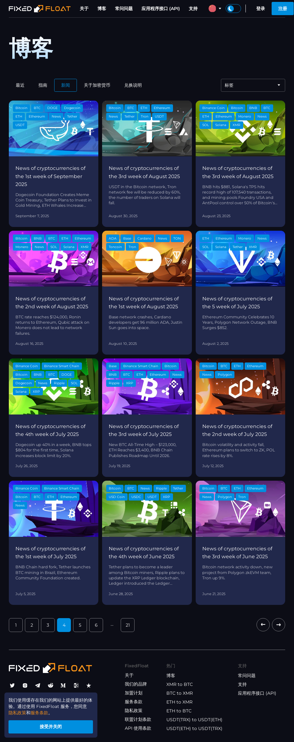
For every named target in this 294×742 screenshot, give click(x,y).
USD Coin (117, 497)
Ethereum (37, 116)
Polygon (225, 375)
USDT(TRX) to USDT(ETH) (194, 719)
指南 (42, 85)
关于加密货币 (97, 85)
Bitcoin (21, 108)
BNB (253, 108)
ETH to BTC (179, 711)
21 (128, 625)
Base (127, 238)
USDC (136, 497)
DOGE (52, 108)
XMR (236, 125)
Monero (244, 116)
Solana (220, 125)
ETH (18, 116)
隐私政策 (133, 710)
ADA (113, 238)
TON (177, 238)
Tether (72, 116)
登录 (260, 8)
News (56, 116)
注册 (282, 8)
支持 (193, 8)
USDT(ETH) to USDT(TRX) (194, 728)
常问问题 (124, 8)
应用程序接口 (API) (160, 8)
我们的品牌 (136, 684)
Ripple (59, 383)
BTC (37, 108)
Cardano (144, 238)
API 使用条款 (138, 728)
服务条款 (133, 701)
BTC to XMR (179, 693)
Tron (144, 116)
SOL (205, 125)
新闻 (65, 85)
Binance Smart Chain (61, 366)
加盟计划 (133, 693)
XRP (36, 392)
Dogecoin (72, 108)
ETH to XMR (179, 702)
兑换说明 (133, 85)
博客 (101, 8)
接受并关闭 (52, 726)
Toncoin (115, 247)
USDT (20, 125)
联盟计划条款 (138, 719)
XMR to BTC (179, 684)
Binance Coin (213, 108)
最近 (20, 85)
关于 (84, 8)
